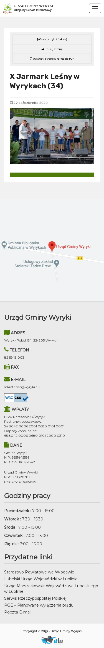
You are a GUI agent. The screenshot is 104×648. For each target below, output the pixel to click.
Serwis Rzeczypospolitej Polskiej (35, 598)
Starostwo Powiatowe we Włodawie (39, 572)
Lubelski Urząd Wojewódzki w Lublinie (41, 578)
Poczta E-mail (17, 612)
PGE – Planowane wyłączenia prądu (38, 605)
